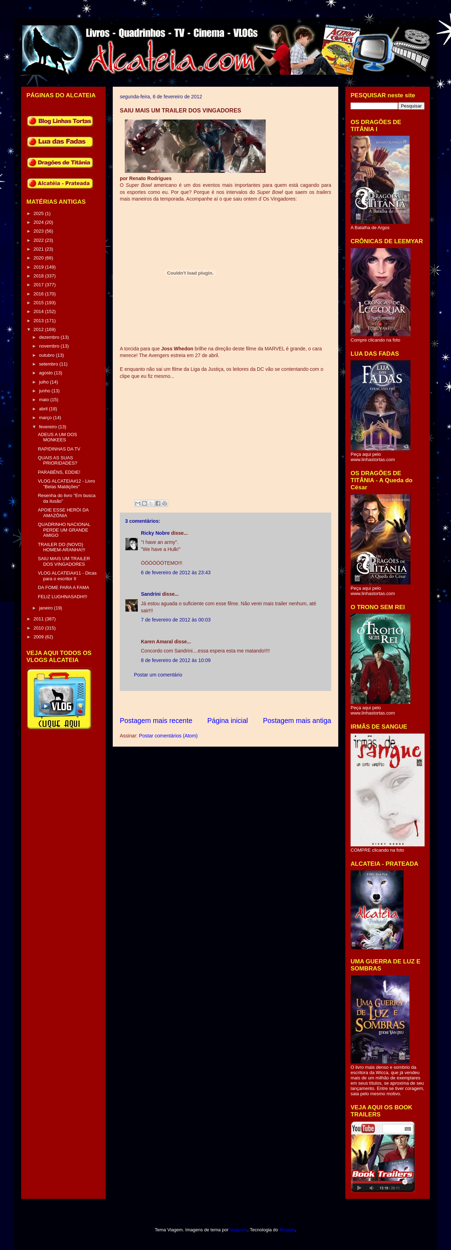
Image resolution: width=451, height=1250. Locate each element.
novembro (50, 346)
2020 (39, 258)
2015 (39, 302)
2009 (39, 636)
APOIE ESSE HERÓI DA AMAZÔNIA (63, 512)
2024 (39, 222)
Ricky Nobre (155, 533)
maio (44, 399)
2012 (39, 329)
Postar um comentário (158, 675)
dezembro (50, 337)
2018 (39, 275)
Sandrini (151, 594)
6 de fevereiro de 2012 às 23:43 (176, 572)
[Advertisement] (248, 703)
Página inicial (227, 720)
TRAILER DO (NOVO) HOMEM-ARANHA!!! (61, 547)
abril (44, 408)
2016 (39, 293)
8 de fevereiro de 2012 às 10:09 (176, 660)
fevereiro (48, 426)
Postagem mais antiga (297, 720)
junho (45, 390)
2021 (39, 249)
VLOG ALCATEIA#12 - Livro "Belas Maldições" (66, 483)
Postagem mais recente (156, 720)
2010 (39, 628)
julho (44, 382)
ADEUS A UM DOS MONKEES (57, 437)
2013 (39, 320)
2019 (39, 267)
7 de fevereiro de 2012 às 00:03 (176, 620)
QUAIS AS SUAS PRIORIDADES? (57, 460)
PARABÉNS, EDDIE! (59, 472)
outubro (47, 355)
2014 (39, 311)
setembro (49, 364)
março (46, 417)
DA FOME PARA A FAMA (63, 587)
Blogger (287, 1229)
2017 (39, 284)
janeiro (46, 608)
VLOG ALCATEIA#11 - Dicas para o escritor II (67, 575)
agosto (46, 372)
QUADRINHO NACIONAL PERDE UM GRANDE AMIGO (64, 530)
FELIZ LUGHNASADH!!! (62, 596)
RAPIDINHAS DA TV (59, 449)
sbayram (238, 1229)
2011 (39, 618)
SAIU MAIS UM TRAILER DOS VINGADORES (64, 561)
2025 (39, 213)
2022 (39, 240)
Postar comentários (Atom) (168, 736)
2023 (39, 231)
